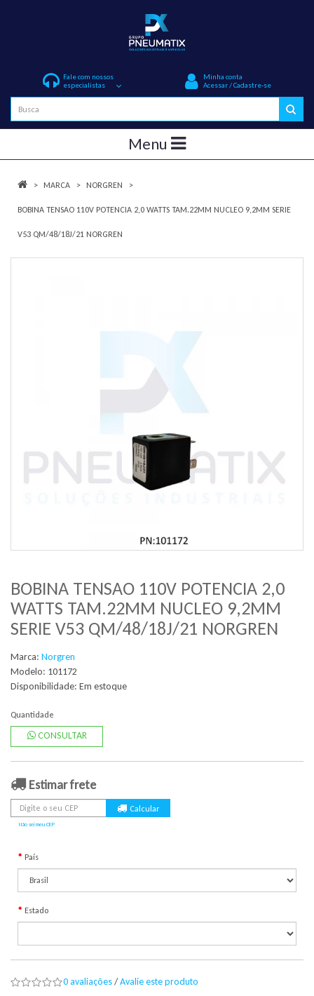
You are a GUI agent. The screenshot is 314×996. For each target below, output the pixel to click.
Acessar (215, 85)
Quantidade (32, 715)
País (32, 857)
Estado (36, 910)
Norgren (104, 185)
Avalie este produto (159, 982)
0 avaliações (87, 982)
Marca (56, 185)
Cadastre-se (252, 85)
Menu (157, 144)
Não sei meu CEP (37, 824)
